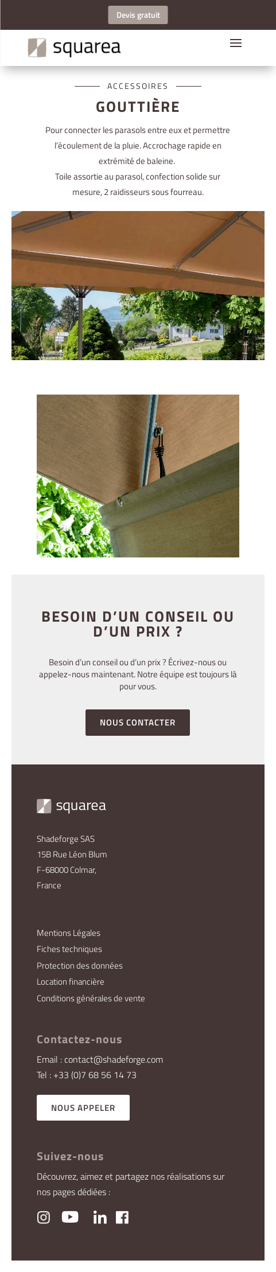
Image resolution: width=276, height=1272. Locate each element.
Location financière (70, 981)
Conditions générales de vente (91, 998)
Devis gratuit (138, 15)
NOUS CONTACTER (138, 722)
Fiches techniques (69, 948)
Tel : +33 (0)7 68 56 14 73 (87, 1075)
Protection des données (80, 965)
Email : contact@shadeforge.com (100, 1059)
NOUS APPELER (83, 1107)
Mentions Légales (68, 932)
